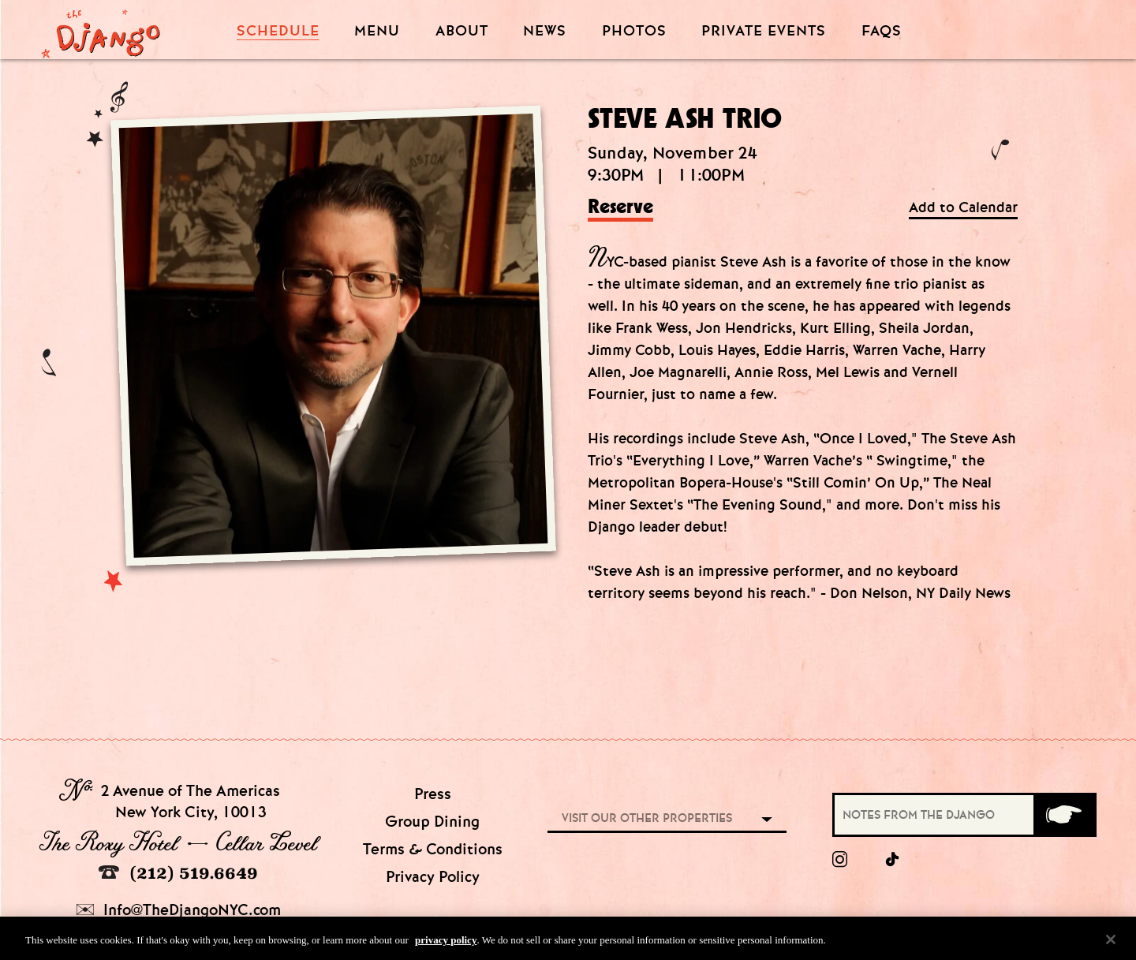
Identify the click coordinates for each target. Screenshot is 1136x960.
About (461, 31)
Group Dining (432, 821)
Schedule (278, 31)
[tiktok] (893, 860)
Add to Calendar (963, 208)
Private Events (763, 31)
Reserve (620, 207)
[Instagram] (839, 860)
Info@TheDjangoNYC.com (179, 910)
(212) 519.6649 (178, 873)
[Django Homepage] (100, 29)
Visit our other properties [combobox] (647, 818)
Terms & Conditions (433, 849)
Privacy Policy (433, 877)
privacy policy (445, 942)
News (544, 31)
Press (432, 794)
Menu (377, 31)
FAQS (881, 31)
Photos (634, 31)
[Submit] (1063, 815)
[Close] (1110, 942)
